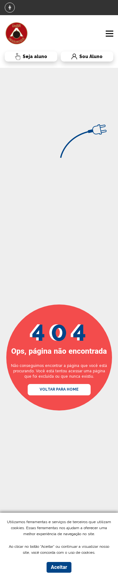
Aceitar (59, 567)
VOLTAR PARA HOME (59, 389)
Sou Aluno (82, 57)
